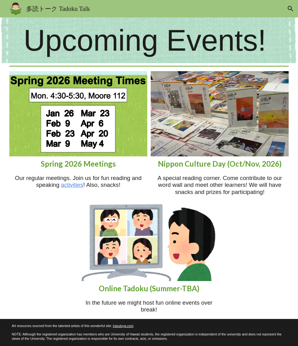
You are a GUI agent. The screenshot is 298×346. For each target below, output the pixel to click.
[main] (149, 40)
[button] (290, 8)
